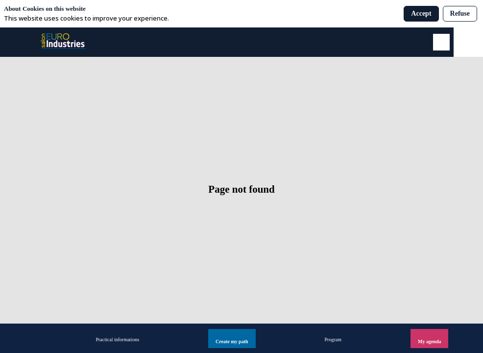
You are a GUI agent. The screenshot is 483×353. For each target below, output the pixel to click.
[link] (117, 338)
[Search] (441, 42)
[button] (231, 338)
